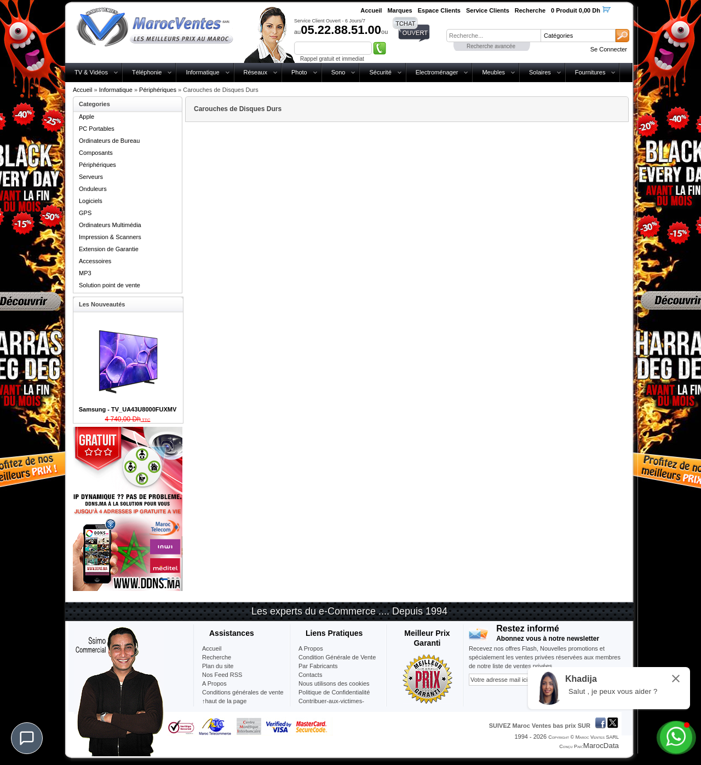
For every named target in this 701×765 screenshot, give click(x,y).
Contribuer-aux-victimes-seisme (331, 705)
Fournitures (590, 72)
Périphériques (157, 89)
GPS (85, 213)
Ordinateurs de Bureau (109, 140)
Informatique (202, 72)
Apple (86, 116)
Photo (299, 72)
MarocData (601, 745)
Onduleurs (93, 189)
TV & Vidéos (91, 72)
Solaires (540, 72)
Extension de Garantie (109, 249)
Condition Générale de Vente (337, 657)
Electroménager (437, 72)
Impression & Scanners (110, 237)
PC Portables (96, 128)
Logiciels (90, 201)
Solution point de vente (109, 285)
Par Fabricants (318, 666)
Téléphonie (147, 72)
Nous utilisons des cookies (334, 683)
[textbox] (493, 35)
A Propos (310, 648)
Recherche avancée (491, 46)
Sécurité (380, 72)
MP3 (85, 273)
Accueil (82, 89)
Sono (338, 72)
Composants (96, 152)
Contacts (310, 674)
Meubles (493, 72)
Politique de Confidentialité (334, 692)
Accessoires (95, 261)
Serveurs (91, 176)
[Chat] (27, 738)
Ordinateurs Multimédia (110, 225)
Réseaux (255, 72)
